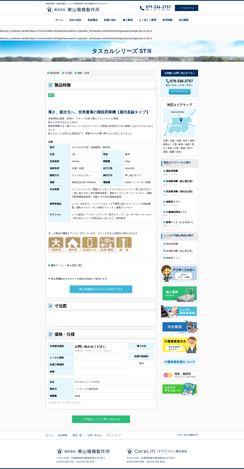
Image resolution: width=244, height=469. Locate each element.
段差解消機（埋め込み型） (180, 191)
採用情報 (167, 20)
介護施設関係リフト (176, 212)
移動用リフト (173, 201)
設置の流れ (110, 20)
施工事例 (128, 20)
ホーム (59, 20)
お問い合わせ (94, 435)
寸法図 (68, 73)
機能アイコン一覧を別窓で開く (67, 265)
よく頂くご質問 (147, 20)
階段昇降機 (172, 171)
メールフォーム (186, 8)
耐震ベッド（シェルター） (180, 222)
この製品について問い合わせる (101, 419)
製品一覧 (77, 435)
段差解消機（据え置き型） (180, 181)
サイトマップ (114, 435)
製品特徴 (54, 73)
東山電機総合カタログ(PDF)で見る (101, 289)
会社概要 (184, 20)
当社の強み (75, 20)
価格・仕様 (83, 73)
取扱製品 (93, 20)
